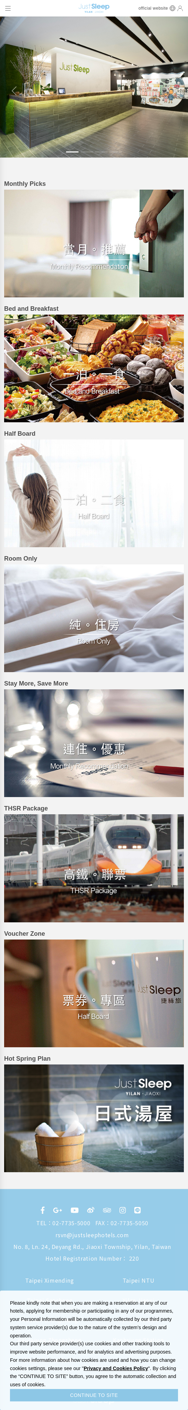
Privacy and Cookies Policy (116, 1368)
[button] (14, 91)
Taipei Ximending (49, 1280)
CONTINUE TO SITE (94, 1395)
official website (153, 8)
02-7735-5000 (71, 1223)
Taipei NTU (138, 1280)
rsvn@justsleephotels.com (92, 1235)
